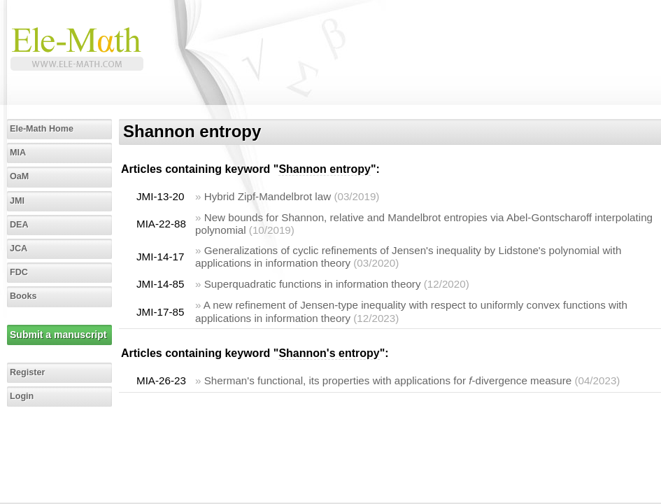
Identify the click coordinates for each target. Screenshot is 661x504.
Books (23, 296)
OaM (19, 176)
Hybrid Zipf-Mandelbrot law (267, 196)
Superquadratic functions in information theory (312, 284)
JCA (18, 248)
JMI (17, 201)
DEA (19, 225)
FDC (19, 272)
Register (27, 372)
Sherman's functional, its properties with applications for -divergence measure (387, 380)
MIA (18, 153)
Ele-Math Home (41, 129)
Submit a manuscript (58, 334)
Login (22, 396)
